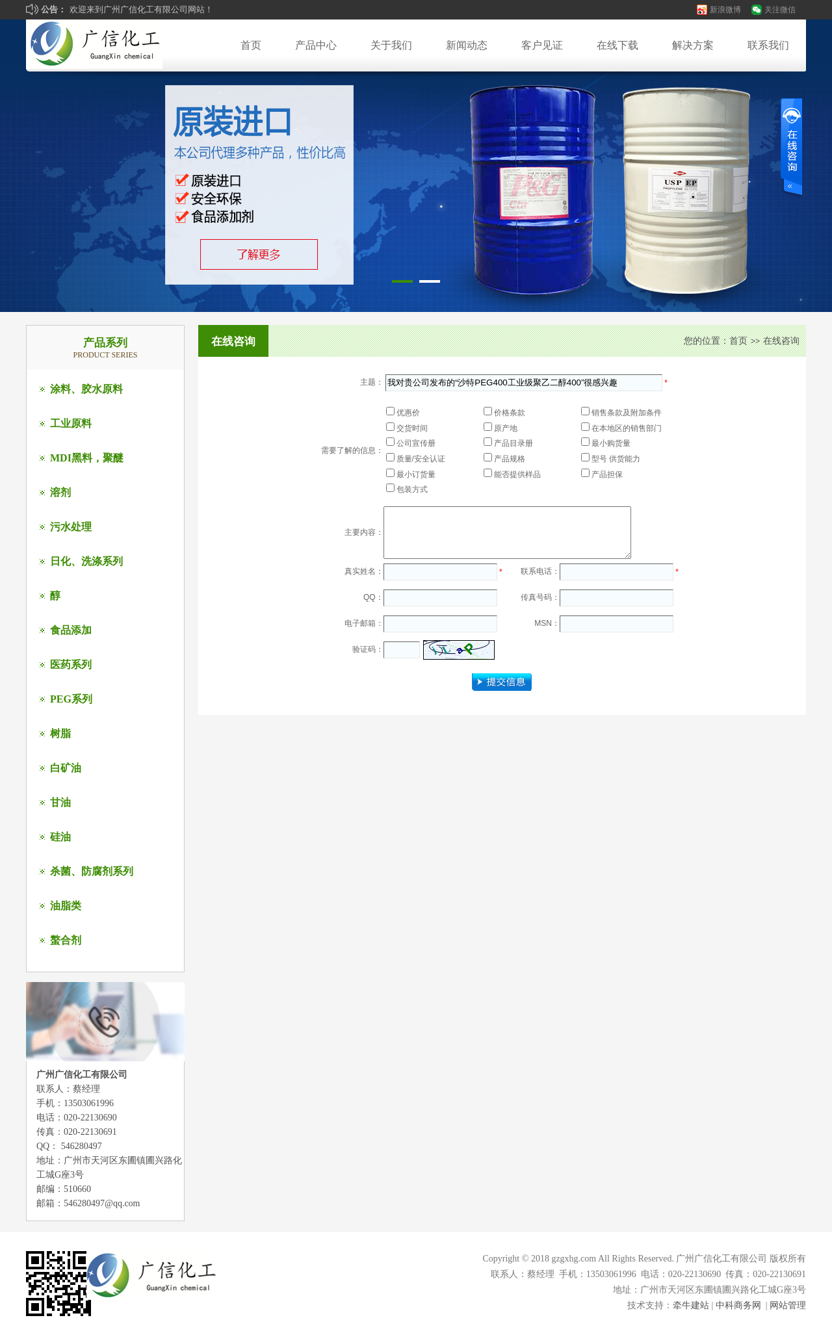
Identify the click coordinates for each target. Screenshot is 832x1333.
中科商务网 (738, 1305)
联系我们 (768, 45)
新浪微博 (725, 9)
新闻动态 (467, 45)
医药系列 (71, 664)
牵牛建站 (691, 1305)
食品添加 (71, 630)
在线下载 (617, 45)
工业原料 (71, 423)
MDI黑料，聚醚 (87, 457)
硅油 (60, 836)
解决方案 (693, 45)
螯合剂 (65, 940)
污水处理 (71, 526)
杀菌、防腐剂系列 (91, 871)
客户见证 (542, 45)
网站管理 (788, 1305)
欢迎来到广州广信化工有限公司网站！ (141, 9)
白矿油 (65, 767)
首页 (250, 45)
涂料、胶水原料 (86, 389)
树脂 (60, 733)
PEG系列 (71, 699)
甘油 (60, 802)
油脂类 (65, 905)
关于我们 (391, 45)
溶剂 (60, 492)
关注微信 (780, 9)
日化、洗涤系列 (86, 561)
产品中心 (316, 45)
